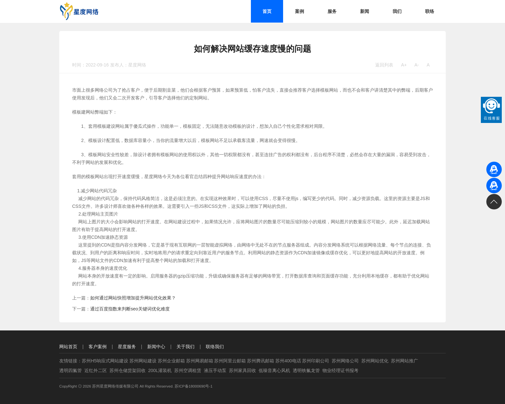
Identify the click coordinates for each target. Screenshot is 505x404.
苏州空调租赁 (187, 370)
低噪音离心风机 (274, 370)
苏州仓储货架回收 (128, 370)
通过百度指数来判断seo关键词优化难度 (130, 308)
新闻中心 (156, 346)
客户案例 (98, 346)
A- (416, 64)
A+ (404, 64)
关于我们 (185, 346)
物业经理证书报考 (340, 370)
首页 (267, 11)
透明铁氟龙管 (306, 370)
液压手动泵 (215, 370)
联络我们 (215, 346)
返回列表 (384, 64)
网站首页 (68, 346)
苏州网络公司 (345, 360)
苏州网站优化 (374, 360)
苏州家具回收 (242, 370)
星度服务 (127, 346)
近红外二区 (95, 370)
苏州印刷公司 (315, 360)
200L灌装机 (160, 370)
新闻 (364, 11)
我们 (397, 11)
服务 (332, 11)
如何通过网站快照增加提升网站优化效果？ (133, 297)
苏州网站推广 (404, 360)
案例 (299, 11)
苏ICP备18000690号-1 (194, 386)
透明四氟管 (70, 370)
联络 (429, 11)
